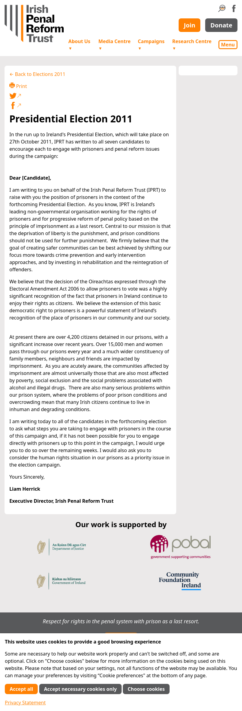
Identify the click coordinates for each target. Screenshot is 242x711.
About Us (79, 44)
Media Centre (114, 44)
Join (189, 25)
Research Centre (192, 44)
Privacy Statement (25, 702)
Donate (221, 25)
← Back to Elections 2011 (37, 74)
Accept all (21, 689)
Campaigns (151, 44)
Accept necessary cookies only (80, 689)
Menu (228, 44)
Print (18, 86)
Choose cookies (146, 689)
